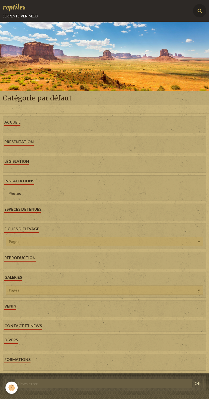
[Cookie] (11, 388)
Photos (14, 193)
